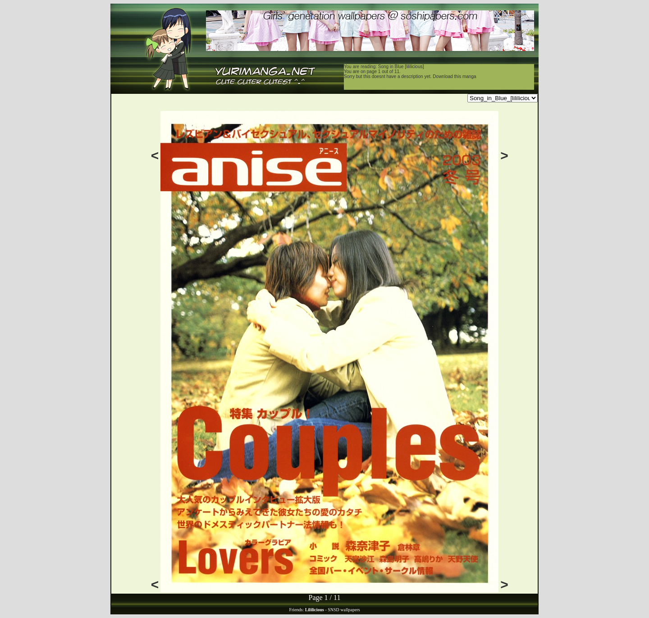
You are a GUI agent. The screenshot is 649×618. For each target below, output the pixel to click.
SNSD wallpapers (344, 609)
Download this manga (454, 76)
